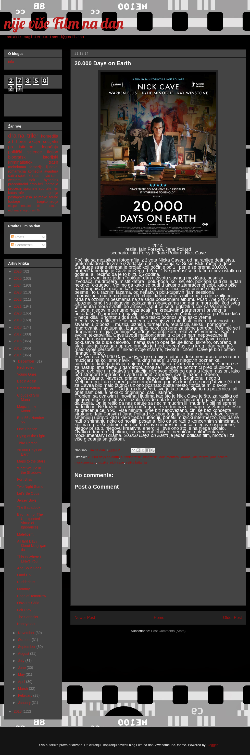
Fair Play (24, 610)
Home (159, 617)
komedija (49, 136)
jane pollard (219, 457)
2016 (18, 341)
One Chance (27, 429)
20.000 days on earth (103, 457)
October (25, 640)
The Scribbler (27, 617)
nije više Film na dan (63, 22)
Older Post (232, 617)
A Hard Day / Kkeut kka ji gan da (31, 545)
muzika (103, 462)
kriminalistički (20, 162)
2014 (18, 355)
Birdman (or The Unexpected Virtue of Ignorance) (30, 520)
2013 (18, 711)
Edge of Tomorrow (31, 596)
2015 (18, 348)
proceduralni (18, 184)
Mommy (23, 589)
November (26, 633)
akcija (34, 141)
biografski (150, 457)
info (11, 62)
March (23, 688)
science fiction (42, 152)
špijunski (30, 188)
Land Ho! (24, 575)
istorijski (50, 157)
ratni (54, 176)
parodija (51, 184)
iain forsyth (201, 457)
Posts (17, 237)
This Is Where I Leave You (29, 559)
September (27, 647)
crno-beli (37, 184)
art (10, 141)
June (22, 668)
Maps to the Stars (31, 461)
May (22, 674)
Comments (22, 245)
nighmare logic (18, 210)
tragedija (51, 193)
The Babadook (28, 507)
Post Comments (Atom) (168, 631)
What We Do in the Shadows (29, 470)
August (24, 653)
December (26, 361)
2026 (18, 271)
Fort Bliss (24, 479)
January (25, 703)
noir (32, 180)
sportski (45, 188)
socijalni (50, 141)
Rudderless (26, 582)
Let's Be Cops (28, 493)
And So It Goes (29, 568)
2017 (18, 334)
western (14, 180)
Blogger (212, 745)
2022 (18, 299)
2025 (18, 278)
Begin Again (26, 381)
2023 (18, 292)
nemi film (35, 210)
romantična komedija (25, 171)
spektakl (24, 176)
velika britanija (136, 462)
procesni (15, 188)
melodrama (17, 167)
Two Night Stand (30, 486)
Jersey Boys (26, 500)
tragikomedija (47, 201)
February (25, 695)
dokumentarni (169, 457)
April (22, 682)
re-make (40, 197)
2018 (18, 327)
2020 (18, 313)
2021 (18, 306)
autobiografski (131, 457)
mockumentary (85, 462)
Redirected (25, 367)
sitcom (53, 206)
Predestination (28, 388)
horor (21, 141)
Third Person (27, 443)
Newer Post (84, 617)
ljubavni (52, 167)
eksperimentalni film (25, 206)
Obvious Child (28, 603)
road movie (41, 176)
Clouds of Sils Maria (28, 397)
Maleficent (25, 534)
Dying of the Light (31, 436)
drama (186, 457)
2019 (18, 320)
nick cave (117, 462)
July (21, 661)
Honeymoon (26, 624)
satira (12, 176)
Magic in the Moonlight (26, 408)
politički (15, 152)
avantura (51, 171)
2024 (18, 285)
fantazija (36, 167)
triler (32, 135)
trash (53, 162)
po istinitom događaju (33, 146)
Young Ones (27, 374)
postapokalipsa (20, 197)
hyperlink (51, 180)
